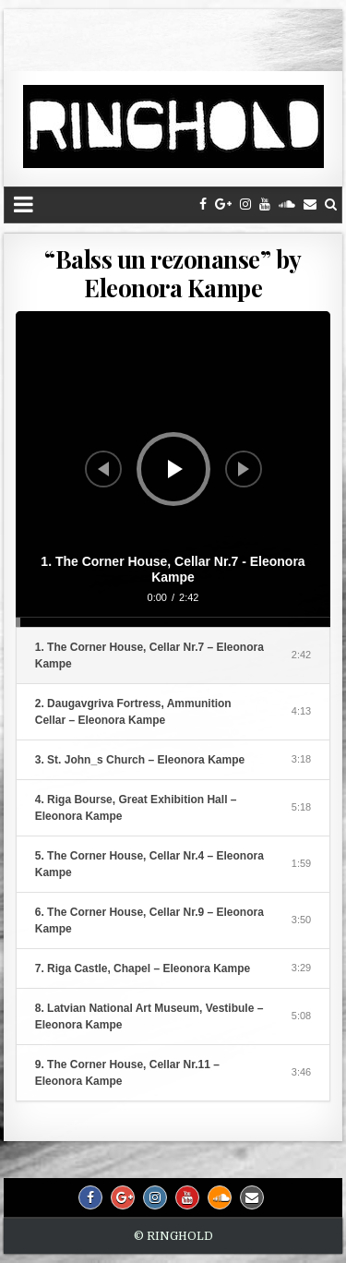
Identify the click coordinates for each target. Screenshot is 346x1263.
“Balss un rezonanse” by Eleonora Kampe (173, 273)
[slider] (173, 622)
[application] (173, 469)
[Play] (175, 469)
